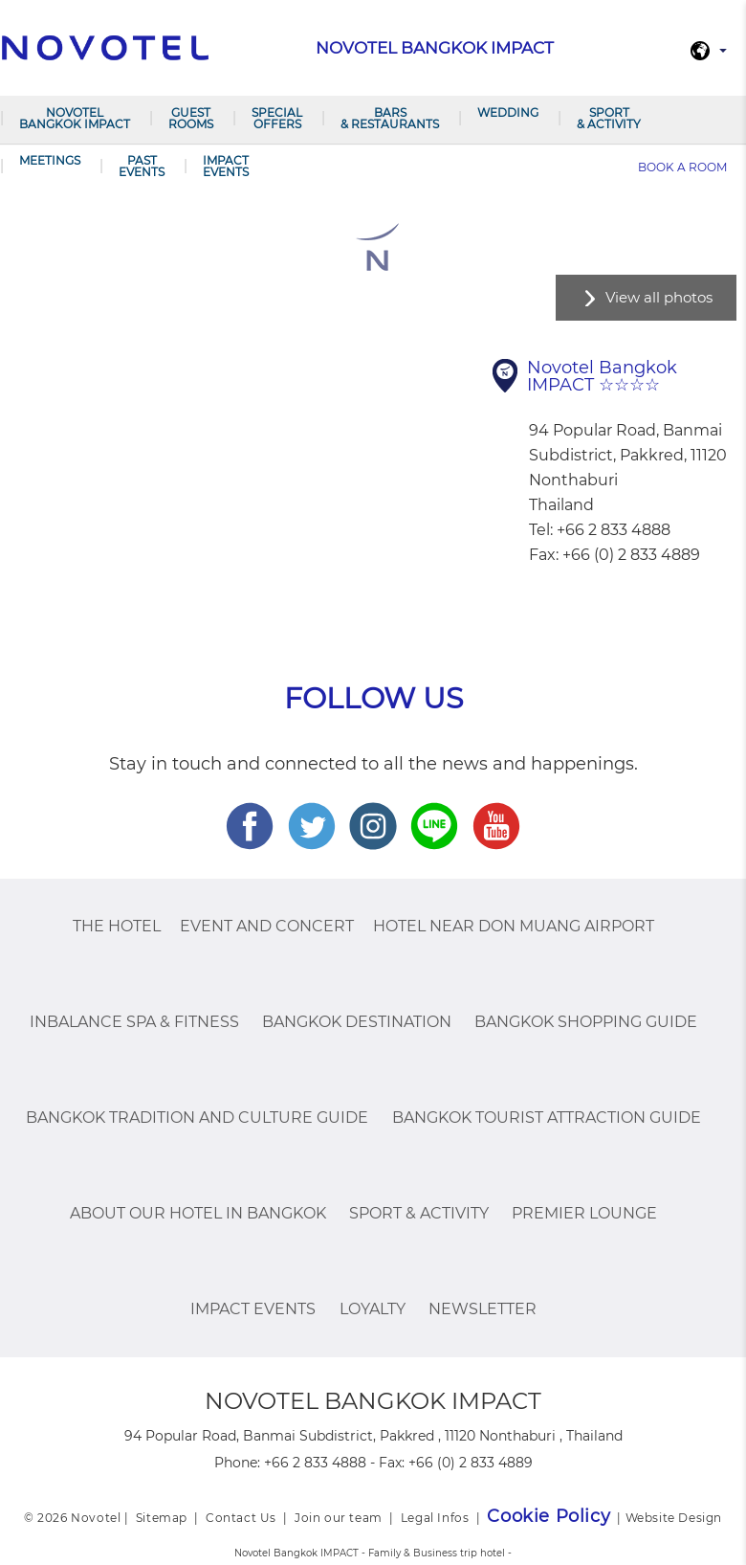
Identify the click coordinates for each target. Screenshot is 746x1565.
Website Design (673, 1517)
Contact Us (241, 1517)
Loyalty (373, 1309)
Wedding (507, 112)
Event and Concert (267, 926)
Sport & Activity (609, 118)
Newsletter (482, 1309)
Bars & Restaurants (389, 118)
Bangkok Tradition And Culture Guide (197, 1117)
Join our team (339, 1517)
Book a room (682, 167)
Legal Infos (435, 1517)
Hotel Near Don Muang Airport (513, 926)
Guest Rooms (190, 118)
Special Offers (277, 118)
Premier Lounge (584, 1213)
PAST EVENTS (142, 166)
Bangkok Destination (356, 1022)
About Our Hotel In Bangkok (198, 1213)
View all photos (659, 297)
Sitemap (161, 1517)
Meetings (49, 160)
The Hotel (117, 926)
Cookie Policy (548, 1516)
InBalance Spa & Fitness (134, 1022)
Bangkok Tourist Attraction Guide (546, 1117)
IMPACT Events (226, 166)
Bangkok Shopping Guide (585, 1022)
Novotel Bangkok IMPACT (74, 118)
